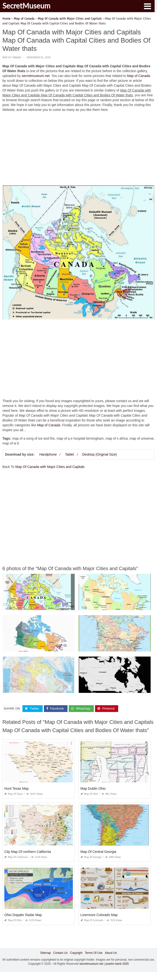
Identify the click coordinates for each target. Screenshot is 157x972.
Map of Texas (13, 794)
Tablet (69, 454)
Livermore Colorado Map (99, 915)
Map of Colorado (92, 920)
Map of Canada (11, 57)
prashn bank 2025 (117, 963)
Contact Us (60, 953)
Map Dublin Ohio (93, 788)
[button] (147, 6)
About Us (111, 953)
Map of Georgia (91, 857)
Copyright (76, 953)
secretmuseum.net (35, 76)
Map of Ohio (89, 794)
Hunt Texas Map (16, 788)
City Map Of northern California (27, 852)
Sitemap (45, 953)
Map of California (16, 857)
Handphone (48, 454)
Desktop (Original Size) (99, 454)
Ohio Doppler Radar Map (23, 915)
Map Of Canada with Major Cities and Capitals (49, 467)
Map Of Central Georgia (98, 852)
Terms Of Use (93, 953)
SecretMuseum (26, 5)
